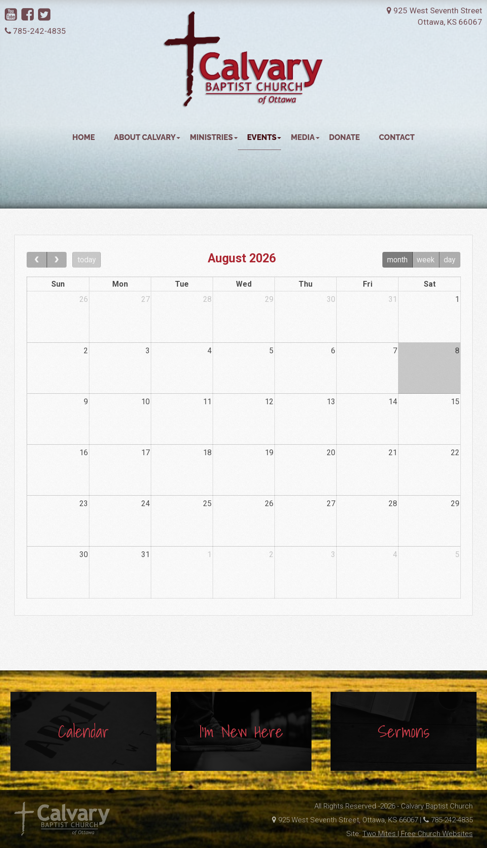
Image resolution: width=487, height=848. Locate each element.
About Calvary (147, 137)
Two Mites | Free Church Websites (417, 833)
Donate (344, 137)
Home (83, 137)
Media (305, 137)
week (426, 259)
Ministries (213, 137)
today (87, 259)
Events (264, 137)
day (450, 259)
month (397, 259)
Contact (397, 137)
